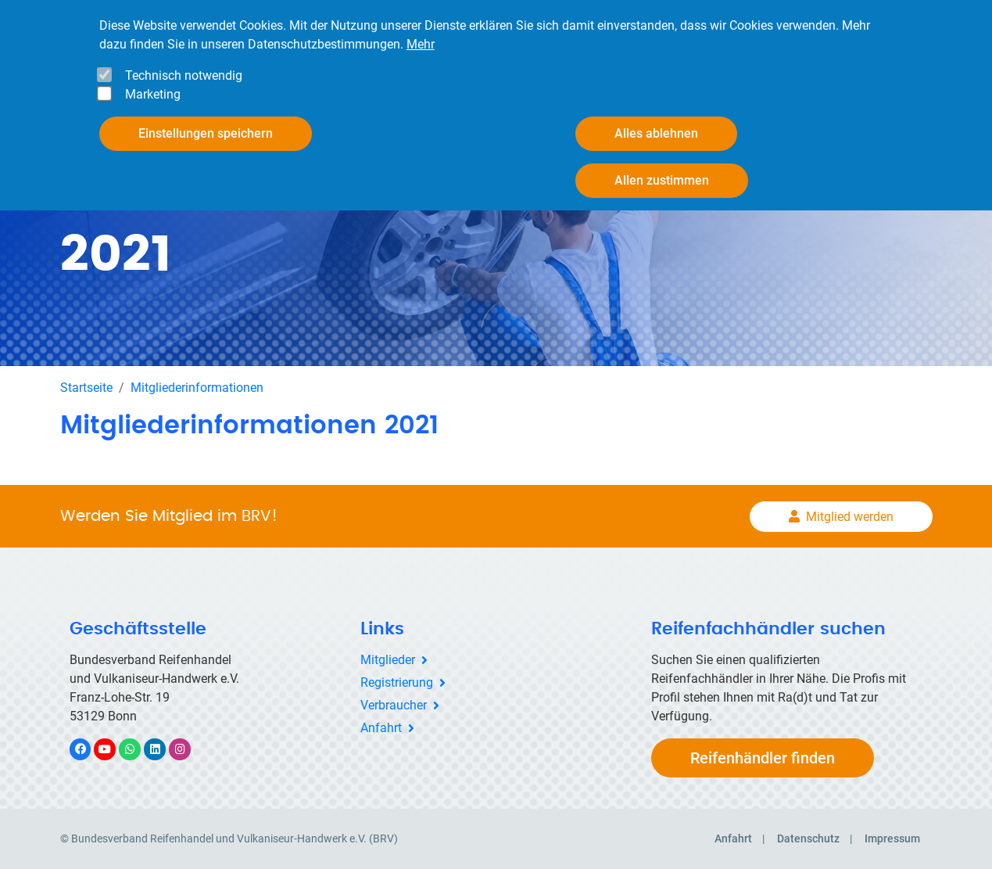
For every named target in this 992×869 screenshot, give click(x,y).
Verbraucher (393, 705)
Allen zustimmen (661, 180)
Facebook (88, 749)
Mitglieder (387, 659)
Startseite (86, 387)
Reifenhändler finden (762, 758)
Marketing (153, 94)
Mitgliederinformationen (197, 387)
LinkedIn (163, 749)
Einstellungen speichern (205, 133)
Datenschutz (808, 838)
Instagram (188, 749)
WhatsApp (138, 749)
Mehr (420, 44)
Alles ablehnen (656, 133)
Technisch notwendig (183, 75)
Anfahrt (381, 727)
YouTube (113, 749)
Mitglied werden (850, 516)
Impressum (892, 838)
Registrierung (396, 682)
